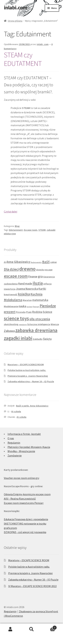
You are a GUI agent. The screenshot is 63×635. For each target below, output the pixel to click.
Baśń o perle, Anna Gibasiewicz (32, 405)
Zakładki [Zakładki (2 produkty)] (38, 339)
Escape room (30, 229)
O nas (11, 438)
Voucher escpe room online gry (21, 478)
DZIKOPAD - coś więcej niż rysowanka (25, 532)
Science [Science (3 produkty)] (47, 312)
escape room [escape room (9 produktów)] (16, 276)
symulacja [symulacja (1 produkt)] (23, 324)
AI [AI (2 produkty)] (5, 262)
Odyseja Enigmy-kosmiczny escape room (27, 494)
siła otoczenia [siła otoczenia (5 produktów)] (39, 319)
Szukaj (31, 629)
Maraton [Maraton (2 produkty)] (27, 300)
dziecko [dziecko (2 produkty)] (40, 269)
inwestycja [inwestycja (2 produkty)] (9, 288)
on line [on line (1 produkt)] (29, 307)
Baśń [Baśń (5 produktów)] (46, 262)
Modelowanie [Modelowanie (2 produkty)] (11, 306)
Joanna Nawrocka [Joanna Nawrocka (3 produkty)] (27, 289)
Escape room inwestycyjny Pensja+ (24, 503)
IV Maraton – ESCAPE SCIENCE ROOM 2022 (32, 586)
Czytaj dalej (10, 211)
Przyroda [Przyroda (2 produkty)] (21, 312)
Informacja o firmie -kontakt (24, 434)
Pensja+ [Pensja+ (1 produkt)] (36, 307)
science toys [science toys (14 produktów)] (16, 318)
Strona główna (15, 20)
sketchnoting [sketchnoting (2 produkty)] (11, 324)
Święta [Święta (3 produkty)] (47, 339)
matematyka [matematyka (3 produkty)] (40, 300)
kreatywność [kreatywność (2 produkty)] (10, 294)
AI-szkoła (16, 411)
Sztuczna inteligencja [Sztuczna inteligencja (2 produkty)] (38, 324)
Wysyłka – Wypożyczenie (21, 451)
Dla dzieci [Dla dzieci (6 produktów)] (11, 269)
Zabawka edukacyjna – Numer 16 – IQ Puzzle (31, 381)
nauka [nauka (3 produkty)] (22, 306)
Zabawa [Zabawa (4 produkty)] (9, 331)
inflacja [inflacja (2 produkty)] (47, 283)
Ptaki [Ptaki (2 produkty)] (29, 312)
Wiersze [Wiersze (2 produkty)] (55, 324)
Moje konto (10, 629)
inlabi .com (43, 44)
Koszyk (49, 627)
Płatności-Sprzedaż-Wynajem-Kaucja (29, 447)
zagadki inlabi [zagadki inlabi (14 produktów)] (18, 338)
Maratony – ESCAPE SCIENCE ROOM (26, 364)
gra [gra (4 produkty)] (40, 276)
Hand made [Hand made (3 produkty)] (25, 283)
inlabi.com (15, 7)
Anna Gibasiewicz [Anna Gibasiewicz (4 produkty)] (18, 262)
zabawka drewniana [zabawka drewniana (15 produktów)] (36, 330)
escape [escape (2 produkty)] (48, 269)
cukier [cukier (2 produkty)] (53, 262)
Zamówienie (15, 455)
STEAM (42, 229)
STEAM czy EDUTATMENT (23, 59)
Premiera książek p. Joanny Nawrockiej (28, 375)
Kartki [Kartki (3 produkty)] (42, 289)
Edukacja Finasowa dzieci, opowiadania (26, 519)
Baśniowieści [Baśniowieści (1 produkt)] (36, 262)
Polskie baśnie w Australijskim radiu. (27, 370)
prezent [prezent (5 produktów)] (9, 312)
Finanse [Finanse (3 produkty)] (32, 276)
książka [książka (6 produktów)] (24, 294)
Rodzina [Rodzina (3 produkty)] (37, 312)
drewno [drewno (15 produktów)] (27, 269)
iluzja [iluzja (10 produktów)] (38, 283)
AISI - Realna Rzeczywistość (20, 498)
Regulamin (14, 442)
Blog (17, 226)
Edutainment (16, 229)
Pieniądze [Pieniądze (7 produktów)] (48, 305)
